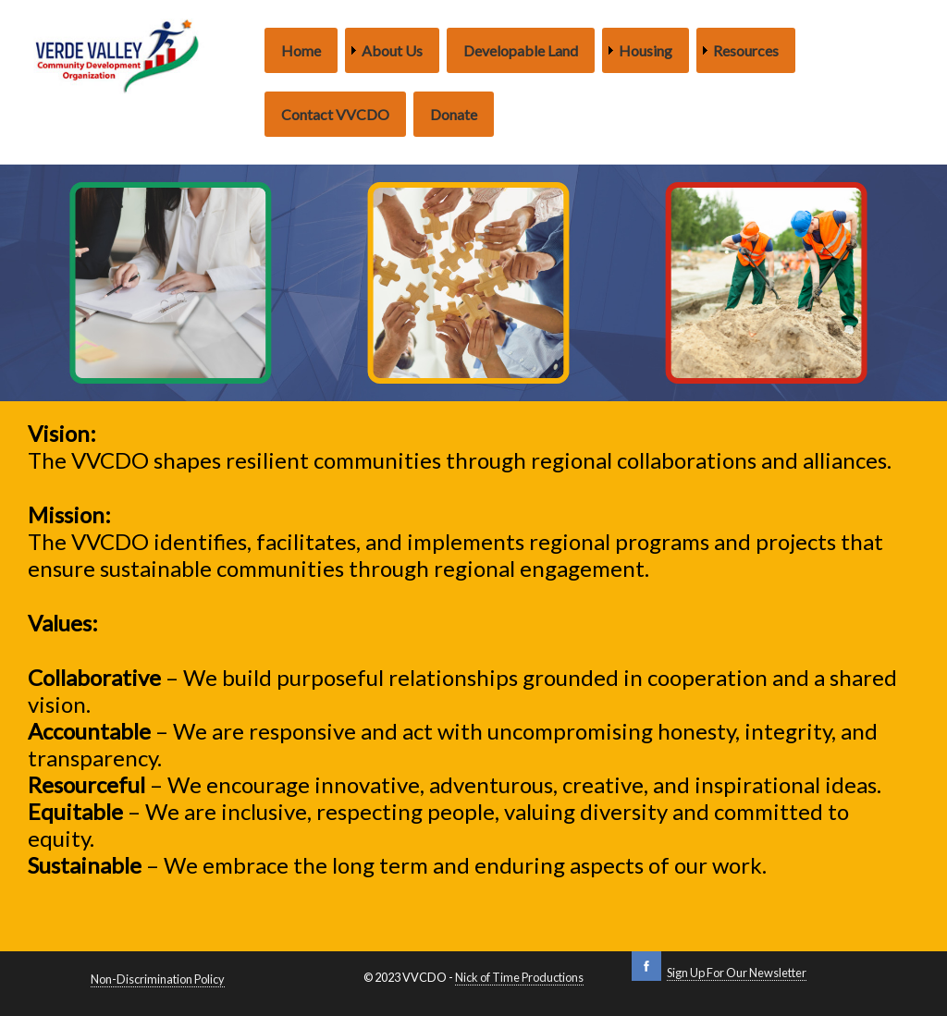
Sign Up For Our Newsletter (736, 972)
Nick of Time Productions (519, 977)
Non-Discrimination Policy (158, 979)
